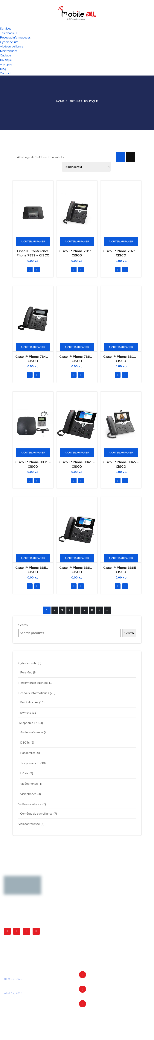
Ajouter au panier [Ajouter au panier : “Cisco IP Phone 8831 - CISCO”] (33, 452)
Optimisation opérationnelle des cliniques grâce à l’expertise (34, 987)
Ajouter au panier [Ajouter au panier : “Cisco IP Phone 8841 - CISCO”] (77, 452)
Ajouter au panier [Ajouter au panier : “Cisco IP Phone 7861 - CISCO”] (77, 347)
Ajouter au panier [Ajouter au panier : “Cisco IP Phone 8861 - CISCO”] (77, 558)
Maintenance (9, 51)
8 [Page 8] (92, 610)
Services (5, 28)
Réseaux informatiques (15, 37)
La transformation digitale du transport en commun (35, 973)
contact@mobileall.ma (103, 992)
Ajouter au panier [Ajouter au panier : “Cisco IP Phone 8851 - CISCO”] (33, 558)
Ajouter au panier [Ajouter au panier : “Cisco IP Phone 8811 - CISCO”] (121, 347)
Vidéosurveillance (11, 46)
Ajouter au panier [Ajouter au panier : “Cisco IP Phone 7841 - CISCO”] (33, 347)
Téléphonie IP (9, 33)
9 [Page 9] (99, 610)
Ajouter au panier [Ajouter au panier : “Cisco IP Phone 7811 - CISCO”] (77, 241)
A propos (6, 64)
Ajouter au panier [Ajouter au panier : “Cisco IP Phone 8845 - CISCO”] (121, 452)
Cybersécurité (9, 42)
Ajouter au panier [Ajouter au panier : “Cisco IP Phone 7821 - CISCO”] (121, 241)
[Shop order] (86, 167)
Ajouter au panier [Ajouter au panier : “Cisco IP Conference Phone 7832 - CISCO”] (33, 241)
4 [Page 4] (70, 610)
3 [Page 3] (62, 610)
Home (60, 101)
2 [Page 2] (55, 610)
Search (23, 625)
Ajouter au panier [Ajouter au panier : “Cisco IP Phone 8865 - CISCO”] (121, 558)
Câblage (5, 55)
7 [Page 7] (85, 610)
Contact (5, 73)
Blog (3, 69)
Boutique (6, 60)
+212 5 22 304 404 (103, 1006)
